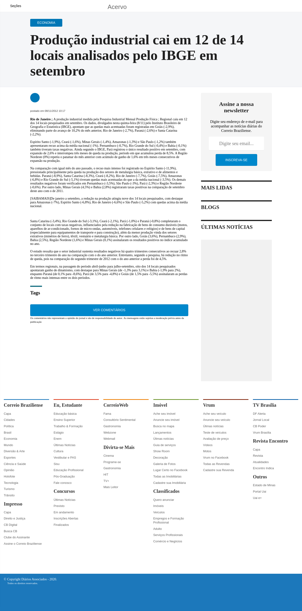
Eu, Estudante (68, 405)
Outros (260, 476)
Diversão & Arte (14, 451)
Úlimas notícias (163, 438)
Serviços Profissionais (168, 535)
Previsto (59, 506)
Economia (10, 438)
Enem (57, 438)
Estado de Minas (264, 485)
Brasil (7, 432)
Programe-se (112, 462)
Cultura (58, 451)
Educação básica (65, 413)
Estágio (59, 432)
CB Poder (259, 426)
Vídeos (208, 445)
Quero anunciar (163, 500)
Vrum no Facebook (216, 457)
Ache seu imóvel (164, 413)
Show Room (161, 451)
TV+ (106, 481)
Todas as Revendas (216, 464)
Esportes (10, 457)
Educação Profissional (69, 470)
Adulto (157, 529)
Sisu (56, 464)
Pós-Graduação (64, 476)
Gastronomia (112, 426)
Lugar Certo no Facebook (170, 470)
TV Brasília (264, 405)
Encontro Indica (263, 468)
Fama (107, 413)
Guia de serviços (164, 445)
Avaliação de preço (216, 438)
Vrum (209, 405)
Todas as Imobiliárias (167, 476)
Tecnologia (11, 483)
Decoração (160, 457)
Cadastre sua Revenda (218, 470)
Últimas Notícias (64, 445)
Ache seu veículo (214, 413)
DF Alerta (259, 413)
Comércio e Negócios (167, 541)
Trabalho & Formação (68, 426)
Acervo (117, 6)
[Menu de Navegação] (13, 6)
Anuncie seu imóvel (166, 420)
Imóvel (160, 405)
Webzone (109, 432)
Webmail (109, 438)
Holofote (9, 476)
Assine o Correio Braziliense (23, 543)
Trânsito (9, 495)
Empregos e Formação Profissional (168, 520)
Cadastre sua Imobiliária (169, 483)
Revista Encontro (270, 441)
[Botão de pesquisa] (28, 6)
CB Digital (10, 525)
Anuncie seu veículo (216, 420)
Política (9, 426)
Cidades (9, 420)
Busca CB (10, 531)
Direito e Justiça (14, 518)
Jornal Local (261, 420)
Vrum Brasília (262, 432)
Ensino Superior (64, 420)
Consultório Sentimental (119, 420)
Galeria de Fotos (164, 464)
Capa (7, 413)
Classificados (166, 491)
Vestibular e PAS (65, 457)
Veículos (159, 512)
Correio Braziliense (23, 405)
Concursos (64, 491)
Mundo (8, 445)
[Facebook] (267, 8)
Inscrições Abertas (66, 518)
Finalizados (61, 525)
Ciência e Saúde (15, 464)
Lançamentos (162, 432)
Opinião (9, 470)
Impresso (13, 503)
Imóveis (158, 506)
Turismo (9, 489)
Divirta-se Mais (118, 447)
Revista (258, 455)
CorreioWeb (115, 405)
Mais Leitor (110, 487)
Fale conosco (62, 483)
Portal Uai (259, 491)
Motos (207, 451)
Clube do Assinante (17, 537)
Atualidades (261, 462)
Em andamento (64, 512)
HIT (105, 474)
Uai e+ (257, 498)
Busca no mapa (163, 426)
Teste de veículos (214, 432)
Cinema (108, 455)
